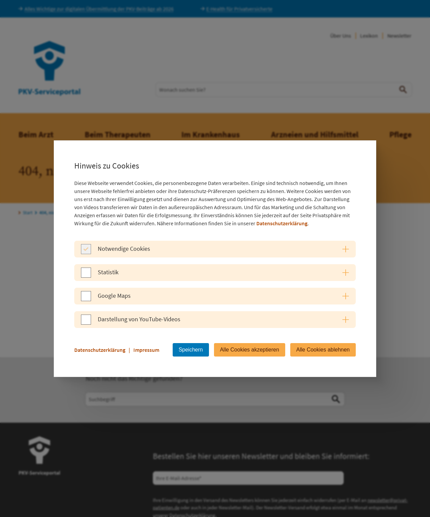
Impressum (146, 349)
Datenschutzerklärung (281, 223)
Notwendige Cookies (124, 248)
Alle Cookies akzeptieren (249, 349)
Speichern (191, 349)
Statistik (108, 272)
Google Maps (114, 295)
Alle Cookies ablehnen (323, 349)
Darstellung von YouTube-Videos (139, 319)
